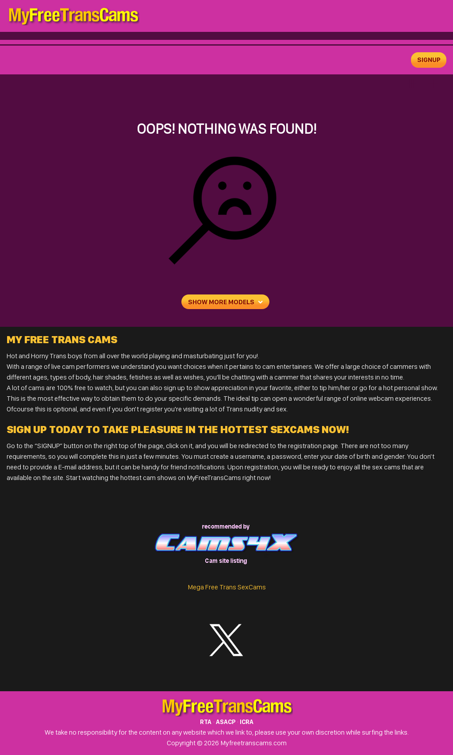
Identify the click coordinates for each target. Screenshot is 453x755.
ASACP (225, 721)
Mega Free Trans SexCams (227, 587)
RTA (205, 721)
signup (429, 60)
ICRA (246, 721)
